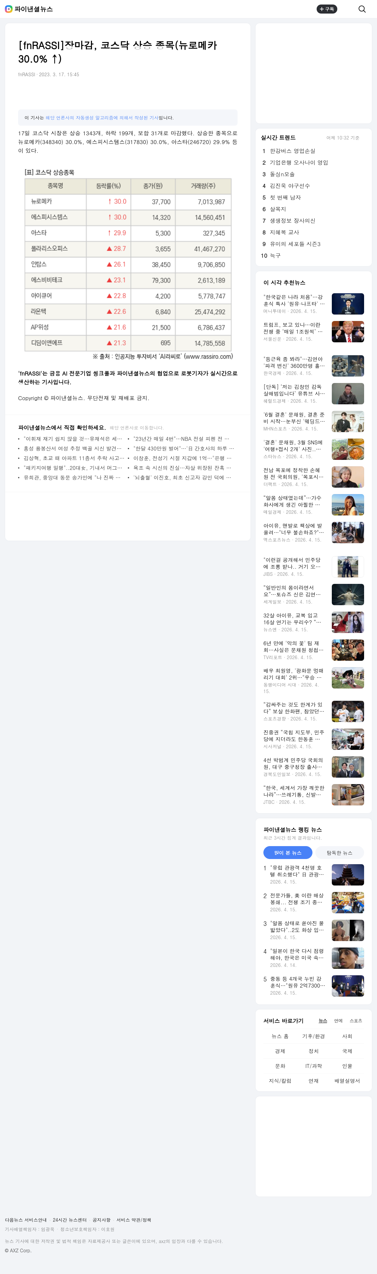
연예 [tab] (338, 1020)
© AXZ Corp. (18, 1250)
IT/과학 (313, 1066)
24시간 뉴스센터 (70, 1220)
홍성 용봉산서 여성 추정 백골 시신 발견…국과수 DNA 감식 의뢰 (74, 448)
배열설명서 (347, 1080)
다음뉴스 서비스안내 (26, 1220)
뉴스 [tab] (323, 1020)
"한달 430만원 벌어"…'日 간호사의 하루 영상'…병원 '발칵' (183, 448)
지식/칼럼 (280, 1080)
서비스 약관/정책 (134, 1220)
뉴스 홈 (280, 1036)
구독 (327, 9)
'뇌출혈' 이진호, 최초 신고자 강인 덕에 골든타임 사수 (183, 477)
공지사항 (102, 1220)
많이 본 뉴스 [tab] (287, 852)
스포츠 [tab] (356, 1020)
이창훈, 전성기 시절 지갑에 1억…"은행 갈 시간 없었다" (183, 458)
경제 (280, 1051)
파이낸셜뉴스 (33, 9)
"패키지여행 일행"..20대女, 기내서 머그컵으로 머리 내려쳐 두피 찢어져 (74, 467)
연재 (314, 1080)
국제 (347, 1051)
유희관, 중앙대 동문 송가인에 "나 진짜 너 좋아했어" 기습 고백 (74, 477)
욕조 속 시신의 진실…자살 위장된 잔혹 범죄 (183, 467)
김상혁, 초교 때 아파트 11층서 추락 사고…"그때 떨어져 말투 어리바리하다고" (74, 458)
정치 (314, 1051)
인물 (347, 1066)
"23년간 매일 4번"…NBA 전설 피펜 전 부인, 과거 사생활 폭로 (183, 438)
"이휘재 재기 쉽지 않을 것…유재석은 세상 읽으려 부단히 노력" (74, 438)
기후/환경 (313, 1036)
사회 (347, 1036)
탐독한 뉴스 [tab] (339, 852)
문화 (280, 1066)
